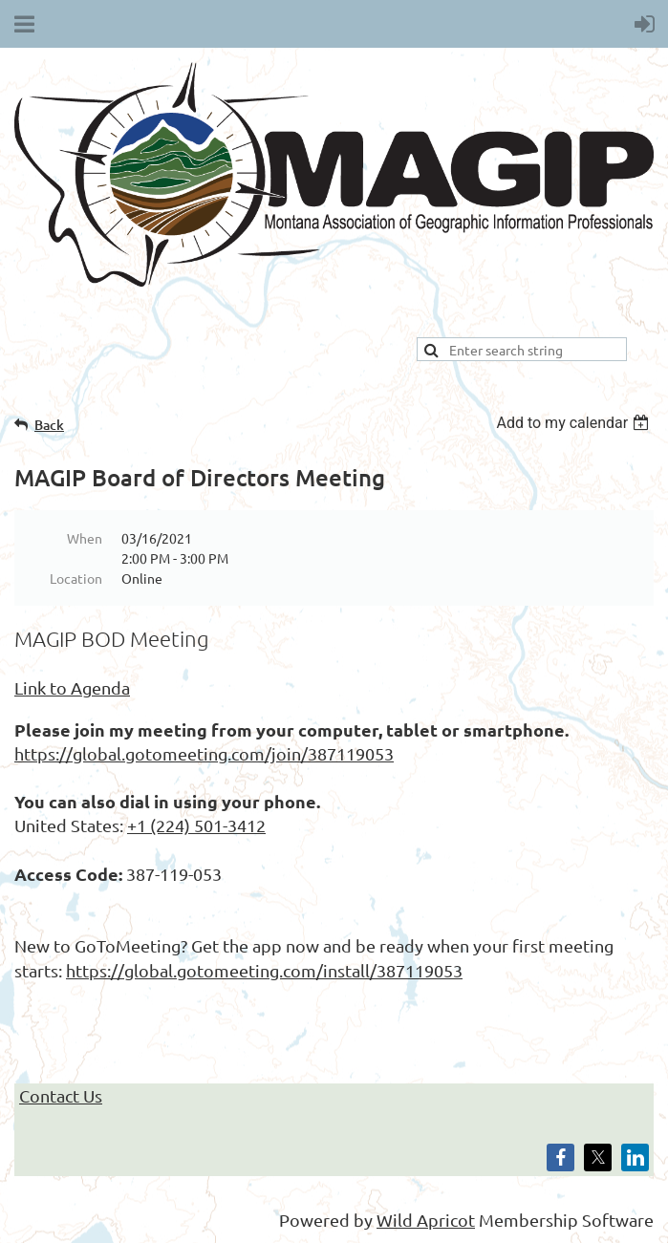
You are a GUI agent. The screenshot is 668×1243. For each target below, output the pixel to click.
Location (76, 578)
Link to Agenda (72, 687)
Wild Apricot (426, 1220)
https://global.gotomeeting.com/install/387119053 (264, 970)
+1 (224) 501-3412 (196, 825)
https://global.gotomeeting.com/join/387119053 (204, 753)
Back (49, 425)
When (84, 537)
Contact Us (60, 1095)
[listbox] (575, 423)
